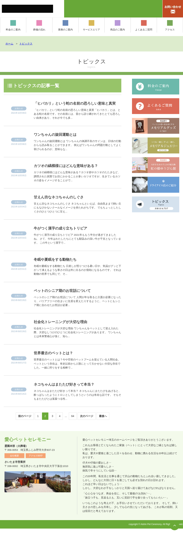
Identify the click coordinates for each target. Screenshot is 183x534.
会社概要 (14, 461)
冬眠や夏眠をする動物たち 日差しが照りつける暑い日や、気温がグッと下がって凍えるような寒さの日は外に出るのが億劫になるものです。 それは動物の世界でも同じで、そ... (77, 275)
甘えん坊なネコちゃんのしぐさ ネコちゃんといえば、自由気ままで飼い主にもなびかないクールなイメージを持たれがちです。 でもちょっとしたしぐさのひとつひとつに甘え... (77, 213)
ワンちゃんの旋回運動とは (58, 140)
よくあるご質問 (143, 25)
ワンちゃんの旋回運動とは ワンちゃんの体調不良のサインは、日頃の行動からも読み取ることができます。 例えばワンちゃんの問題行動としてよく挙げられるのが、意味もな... (77, 150)
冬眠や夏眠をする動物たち (58, 265)
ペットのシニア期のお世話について (66, 296)
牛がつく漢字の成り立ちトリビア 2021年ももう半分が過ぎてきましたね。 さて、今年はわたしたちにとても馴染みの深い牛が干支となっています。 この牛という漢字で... (77, 244)
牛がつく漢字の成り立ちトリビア (64, 233)
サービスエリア (91, 25)
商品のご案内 (117, 25)
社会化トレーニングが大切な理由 (64, 327)
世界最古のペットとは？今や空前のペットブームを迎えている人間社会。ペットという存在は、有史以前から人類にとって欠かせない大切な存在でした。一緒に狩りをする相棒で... (77, 369)
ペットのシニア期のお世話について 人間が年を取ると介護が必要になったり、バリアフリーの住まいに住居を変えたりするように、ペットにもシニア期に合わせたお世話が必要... (77, 306)
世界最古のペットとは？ (56, 358)
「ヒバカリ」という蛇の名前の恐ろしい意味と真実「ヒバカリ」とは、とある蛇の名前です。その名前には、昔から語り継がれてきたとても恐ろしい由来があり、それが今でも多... (77, 119)
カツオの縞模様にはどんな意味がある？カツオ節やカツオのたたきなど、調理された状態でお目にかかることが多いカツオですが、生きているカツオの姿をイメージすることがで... (77, 181)
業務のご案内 (65, 25)
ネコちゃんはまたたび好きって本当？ (68, 389)
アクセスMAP (36, 461)
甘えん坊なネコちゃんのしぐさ (62, 202)
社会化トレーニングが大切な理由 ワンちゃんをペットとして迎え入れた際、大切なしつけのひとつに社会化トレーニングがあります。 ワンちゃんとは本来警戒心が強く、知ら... (77, 337)
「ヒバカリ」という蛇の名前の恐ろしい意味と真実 (76, 106)
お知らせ (19, 111)
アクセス (170, 25)
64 (72, 421)
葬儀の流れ (39, 25)
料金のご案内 (13, 25)
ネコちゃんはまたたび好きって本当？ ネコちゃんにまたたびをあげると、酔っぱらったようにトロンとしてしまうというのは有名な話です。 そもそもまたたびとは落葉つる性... (77, 400)
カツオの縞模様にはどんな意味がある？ (70, 171)
